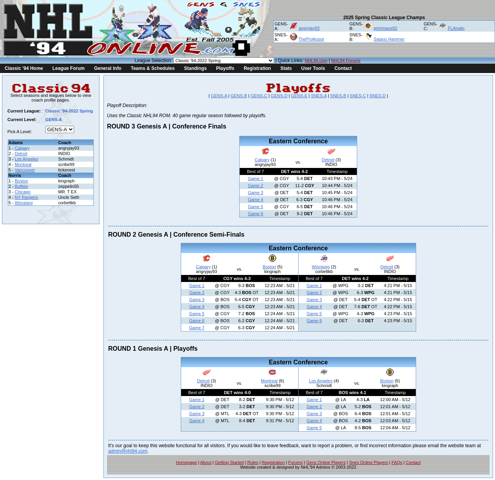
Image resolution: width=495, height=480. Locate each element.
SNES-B (338, 95)
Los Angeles (26, 159)
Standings (195, 68)
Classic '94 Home (24, 68)
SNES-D (377, 95)
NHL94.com (316, 60)
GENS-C (259, 95)
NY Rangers (26, 197)
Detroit (21, 153)
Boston (21, 180)
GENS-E (299, 95)
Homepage (186, 462)
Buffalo (21, 186)
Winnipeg (24, 202)
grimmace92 (385, 28)
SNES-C (358, 95)
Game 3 (255, 192)
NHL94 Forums (346, 60)
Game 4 (255, 199)
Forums (295, 462)
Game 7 (196, 327)
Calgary (22, 148)
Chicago (22, 191)
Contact (343, 68)
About (206, 462)
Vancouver (25, 170)
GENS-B (239, 95)
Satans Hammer (389, 39)
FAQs (397, 462)
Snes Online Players (368, 462)
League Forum (68, 68)
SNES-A (319, 95)
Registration (257, 68)
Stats (286, 68)
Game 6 (255, 213)
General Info (107, 68)
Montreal (23, 164)
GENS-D (279, 95)
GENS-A (219, 95)
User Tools (313, 68)
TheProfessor (311, 39)
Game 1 (255, 178)
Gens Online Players (326, 462)
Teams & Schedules (153, 68)
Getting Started (229, 462)
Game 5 (255, 206)
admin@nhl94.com (127, 451)
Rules (252, 462)
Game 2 (255, 185)
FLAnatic (456, 28)
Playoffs (225, 68)
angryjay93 (309, 28)
